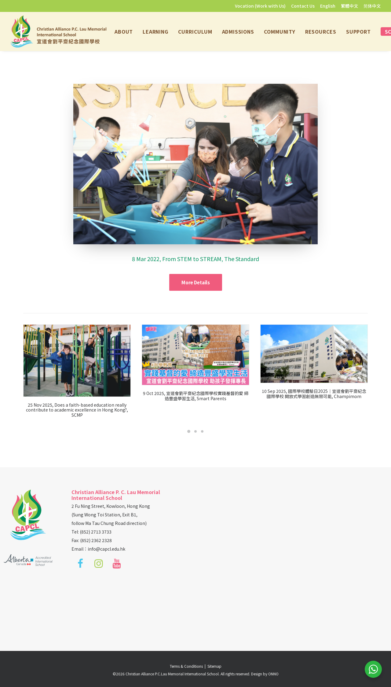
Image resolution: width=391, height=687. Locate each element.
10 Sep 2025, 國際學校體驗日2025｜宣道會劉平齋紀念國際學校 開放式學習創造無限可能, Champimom (336, 393)
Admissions (238, 31)
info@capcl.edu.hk (106, 549)
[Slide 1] (188, 431)
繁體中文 (349, 6)
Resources (320, 31)
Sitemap (214, 666)
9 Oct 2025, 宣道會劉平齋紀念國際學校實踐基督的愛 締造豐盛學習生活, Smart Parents (207, 395)
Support (358, 31)
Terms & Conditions (187, 666)
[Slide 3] (202, 431)
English (327, 6)
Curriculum (195, 31)
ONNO (273, 673)
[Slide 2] (195, 431)
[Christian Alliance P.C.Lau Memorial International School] (58, 31)
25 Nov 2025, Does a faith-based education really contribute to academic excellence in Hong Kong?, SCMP (83, 410)
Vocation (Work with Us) (260, 6)
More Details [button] (195, 282)
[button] (83, 360)
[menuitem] (261, 6)
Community (279, 31)
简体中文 (372, 6)
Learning (155, 31)
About (124, 31)
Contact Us (303, 6)
